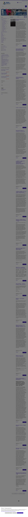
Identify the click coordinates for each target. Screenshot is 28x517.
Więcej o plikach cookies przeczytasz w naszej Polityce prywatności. (8, 511)
